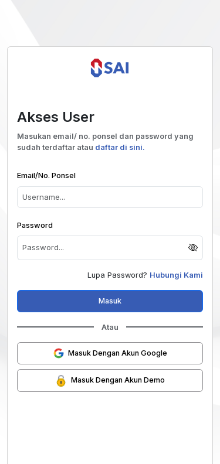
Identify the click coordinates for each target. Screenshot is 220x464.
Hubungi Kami (176, 275)
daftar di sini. (120, 147)
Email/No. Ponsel (46, 175)
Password (35, 225)
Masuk (110, 300)
